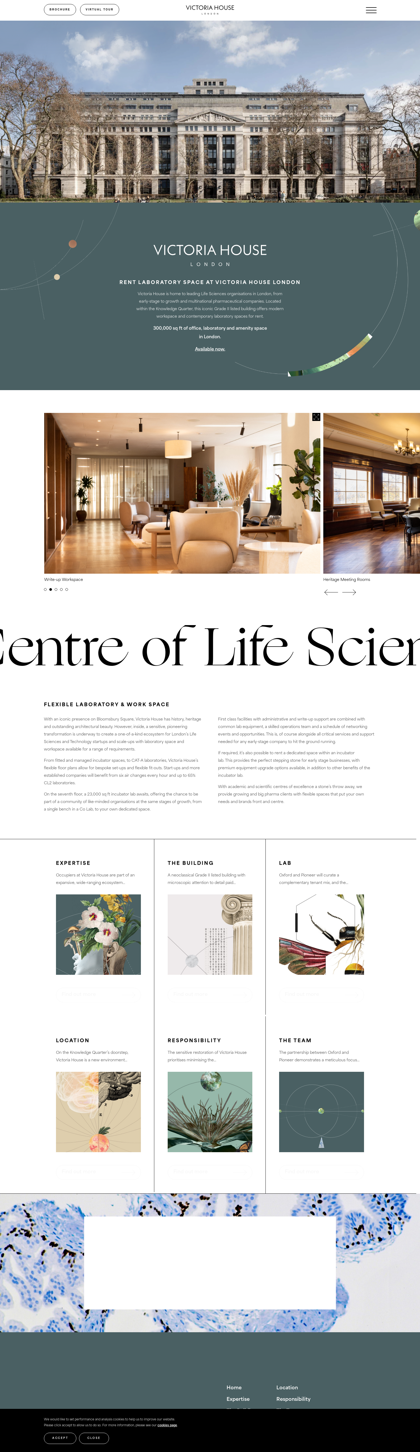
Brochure (60, 9)
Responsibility (293, 1399)
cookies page (167, 1425)
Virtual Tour (100, 9)
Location (287, 1388)
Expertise (238, 1399)
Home (234, 1388)
